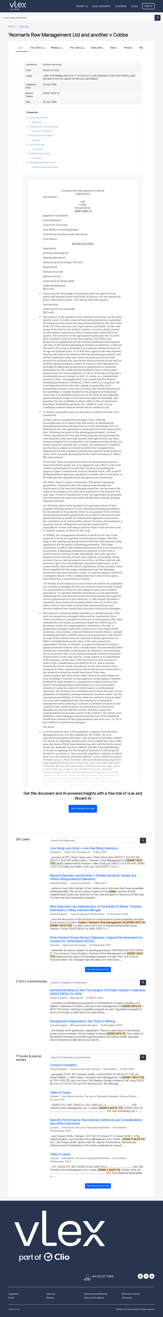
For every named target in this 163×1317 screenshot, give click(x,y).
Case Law (50, 1294)
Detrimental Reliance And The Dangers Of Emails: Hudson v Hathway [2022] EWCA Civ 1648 (97, 992)
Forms (11, 1298)
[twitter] (140, 1276)
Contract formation (63, 1065)
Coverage (121, 6)
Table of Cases (60, 1092)
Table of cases (60, 1154)
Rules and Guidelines (94, 1298)
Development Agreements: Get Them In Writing (82, 1021)
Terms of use (13, 1309)
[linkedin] (151, 1276)
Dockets (50, 1298)
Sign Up (148, 6)
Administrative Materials (95, 1294)
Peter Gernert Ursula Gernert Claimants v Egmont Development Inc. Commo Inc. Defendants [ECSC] (96, 939)
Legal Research (101, 6)
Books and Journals (131, 1294)
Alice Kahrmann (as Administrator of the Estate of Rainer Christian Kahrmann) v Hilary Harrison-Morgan (96, 908)
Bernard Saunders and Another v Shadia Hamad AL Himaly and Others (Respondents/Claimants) (93, 877)
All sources (127, 1298)
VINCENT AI (81, 6)
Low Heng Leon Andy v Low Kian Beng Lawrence (84, 848)
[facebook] (146, 1276)
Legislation (13, 1294)
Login (134, 6)
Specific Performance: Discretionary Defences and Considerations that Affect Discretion (96, 1121)
